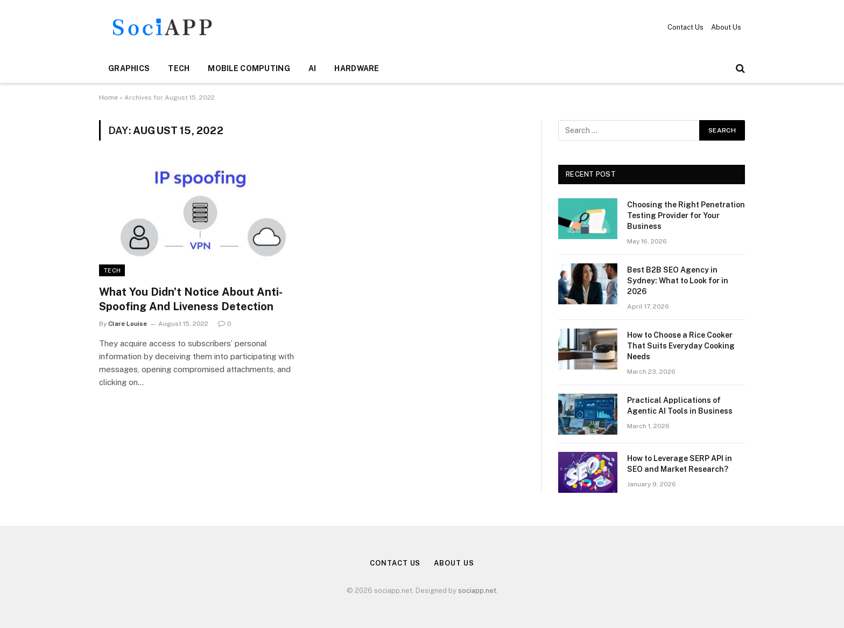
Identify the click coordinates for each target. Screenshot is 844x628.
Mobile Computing (249, 68)
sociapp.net (477, 591)
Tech (178, 68)
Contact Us (685, 27)
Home (108, 97)
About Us (726, 27)
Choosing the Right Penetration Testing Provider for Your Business (686, 215)
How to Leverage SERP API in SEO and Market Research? (679, 463)
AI (312, 68)
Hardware (356, 68)
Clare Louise (127, 323)
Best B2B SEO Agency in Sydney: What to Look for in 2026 (677, 281)
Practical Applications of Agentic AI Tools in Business (680, 405)
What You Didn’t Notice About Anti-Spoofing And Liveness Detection (191, 299)
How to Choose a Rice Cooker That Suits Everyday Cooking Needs (681, 346)
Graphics (129, 68)
